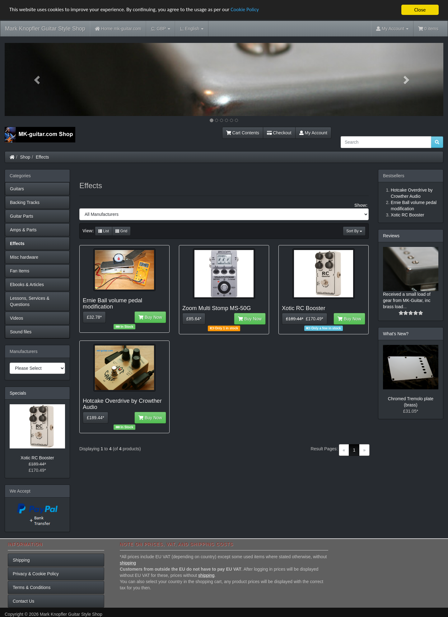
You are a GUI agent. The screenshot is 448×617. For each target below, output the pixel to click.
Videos (16, 318)
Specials (18, 393)
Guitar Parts (21, 216)
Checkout (279, 132)
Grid (121, 231)
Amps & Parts (23, 229)
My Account (313, 132)
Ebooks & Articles (27, 284)
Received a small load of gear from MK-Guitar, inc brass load (407, 300)
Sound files (20, 331)
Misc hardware (24, 257)
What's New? (395, 333)
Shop (25, 157)
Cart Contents (242, 132)
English (191, 28)
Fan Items (19, 270)
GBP (160, 28)
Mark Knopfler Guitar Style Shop (45, 29)
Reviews (391, 235)
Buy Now (150, 317)
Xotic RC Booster (37, 457)
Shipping (21, 560)
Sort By (354, 231)
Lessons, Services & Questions (29, 301)
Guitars (17, 188)
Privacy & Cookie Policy (36, 573)
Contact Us (23, 601)
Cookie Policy (245, 10)
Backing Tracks (25, 202)
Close (420, 10)
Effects (42, 157)
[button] (38, 79)
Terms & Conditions (31, 587)
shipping (128, 562)
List (103, 231)
